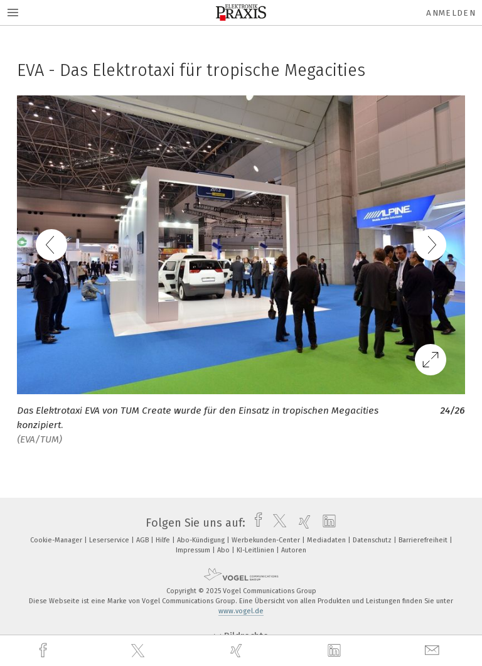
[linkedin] (335, 651)
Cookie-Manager (57, 540)
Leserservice (110, 540)
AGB (143, 540)
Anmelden (451, 13)
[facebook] (45, 650)
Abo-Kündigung (202, 540)
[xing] (238, 650)
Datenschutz (373, 540)
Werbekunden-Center (267, 540)
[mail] (433, 650)
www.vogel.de (241, 611)
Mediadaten (327, 540)
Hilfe (164, 540)
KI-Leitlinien (256, 550)
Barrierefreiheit (424, 540)
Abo (224, 550)
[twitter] (139, 651)
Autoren (293, 550)
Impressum (194, 550)
